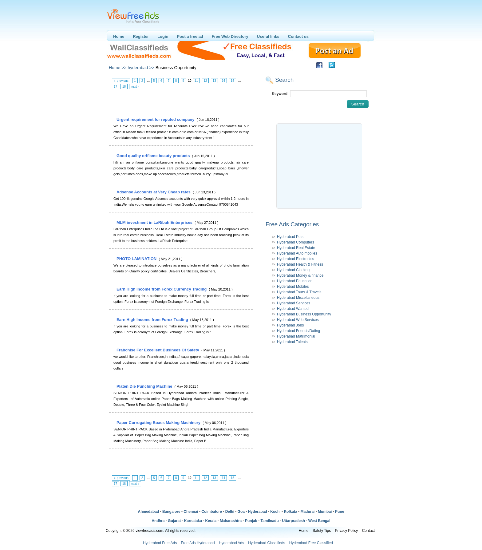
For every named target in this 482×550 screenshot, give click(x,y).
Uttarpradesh (293, 521)
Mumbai (325, 511)
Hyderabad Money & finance (300, 275)
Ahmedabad (148, 511)
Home (118, 36)
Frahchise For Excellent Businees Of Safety (158, 350)
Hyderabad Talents (292, 342)
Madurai (307, 511)
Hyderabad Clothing (293, 270)
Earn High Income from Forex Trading (153, 319)
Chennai (191, 511)
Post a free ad (190, 36)
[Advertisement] (181, 103)
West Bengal (319, 521)
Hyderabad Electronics (295, 259)
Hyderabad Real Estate (296, 248)
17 (115, 86)
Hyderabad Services (293, 303)
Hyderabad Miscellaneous (298, 297)
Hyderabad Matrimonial (296, 336)
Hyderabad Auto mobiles (297, 253)
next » (135, 86)
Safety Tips (322, 530)
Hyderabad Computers (295, 242)
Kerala (211, 521)
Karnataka (193, 521)
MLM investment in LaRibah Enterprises (155, 222)
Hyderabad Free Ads (160, 543)
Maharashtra (231, 521)
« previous (121, 80)
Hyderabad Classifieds (266, 543)
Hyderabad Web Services (298, 320)
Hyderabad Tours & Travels (299, 292)
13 (214, 80)
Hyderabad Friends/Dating (298, 331)
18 (124, 86)
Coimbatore (211, 511)
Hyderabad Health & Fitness (300, 264)
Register (141, 36)
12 (205, 80)
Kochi (275, 511)
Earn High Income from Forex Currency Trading (162, 289)
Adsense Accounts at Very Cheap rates (154, 192)
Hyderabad (257, 511)
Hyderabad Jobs (290, 325)
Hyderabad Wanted (293, 309)
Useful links (268, 36)
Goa (241, 511)
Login (162, 36)
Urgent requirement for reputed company (156, 119)
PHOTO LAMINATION (137, 258)
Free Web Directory (230, 36)
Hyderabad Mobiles (293, 286)
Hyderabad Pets (290, 237)
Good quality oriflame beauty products (154, 155)
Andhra (158, 521)
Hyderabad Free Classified (311, 543)
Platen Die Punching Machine (145, 386)
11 (196, 80)
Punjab (251, 521)
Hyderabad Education (294, 281)
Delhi (229, 511)
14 (223, 80)
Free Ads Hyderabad (198, 543)
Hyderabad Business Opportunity (304, 314)
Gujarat (174, 521)
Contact (368, 530)
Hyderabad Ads (231, 543)
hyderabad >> (141, 67)
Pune (339, 511)
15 (232, 80)
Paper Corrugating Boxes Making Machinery (159, 422)
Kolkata (290, 511)
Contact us (298, 36)
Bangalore (171, 511)
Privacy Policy (346, 530)
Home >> (118, 67)
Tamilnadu (270, 521)
